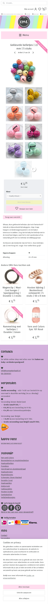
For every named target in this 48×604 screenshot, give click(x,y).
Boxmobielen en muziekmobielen (15, 460)
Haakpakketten (7, 463)
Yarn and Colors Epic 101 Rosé (36, 328)
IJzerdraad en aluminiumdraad (13, 469)
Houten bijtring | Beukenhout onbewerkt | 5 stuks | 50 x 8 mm (36, 291)
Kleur (8, 192)
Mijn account (30, 9)
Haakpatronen (7, 472)
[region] (24, 563)
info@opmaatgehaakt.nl (11, 371)
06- (2, 374)
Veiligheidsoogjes (8, 497)
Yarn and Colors (7, 458)
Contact (4, 535)
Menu (24, 35)
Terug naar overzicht (12, 217)
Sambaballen (6, 495)
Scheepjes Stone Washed (11, 477)
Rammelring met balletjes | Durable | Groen (12, 329)
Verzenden (5, 538)
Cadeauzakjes (6, 489)
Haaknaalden (6, 483)
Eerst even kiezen (24, 202)
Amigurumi (5, 486)
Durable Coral (7, 480)
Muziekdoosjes (7, 475)
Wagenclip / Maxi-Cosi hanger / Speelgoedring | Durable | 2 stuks (12, 291)
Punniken (5, 466)
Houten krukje (7, 492)
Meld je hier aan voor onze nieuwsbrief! (17, 512)
